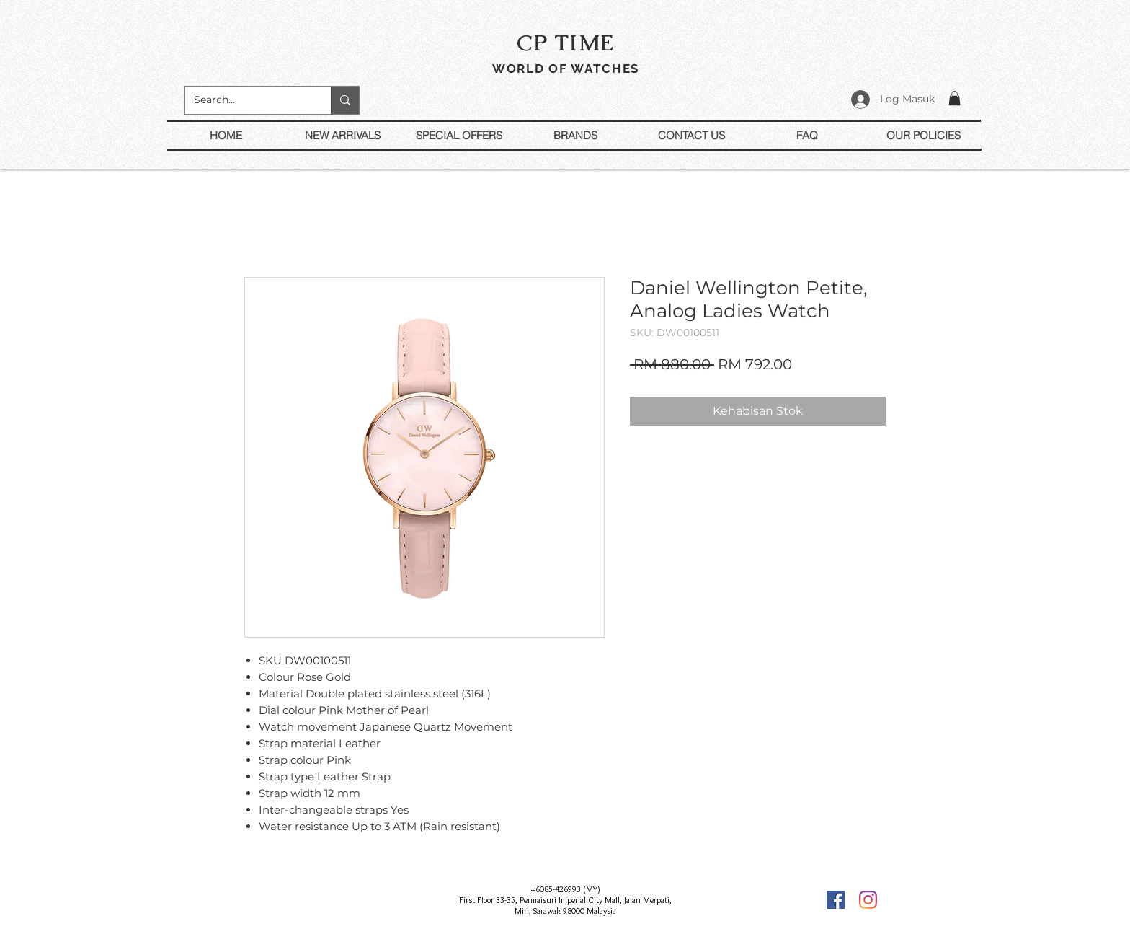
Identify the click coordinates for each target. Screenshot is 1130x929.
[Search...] (247, 100)
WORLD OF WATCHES (565, 68)
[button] (954, 98)
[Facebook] (836, 900)
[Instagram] (868, 900)
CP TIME (566, 42)
